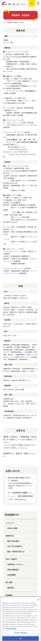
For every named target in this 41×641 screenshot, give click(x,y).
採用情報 (9, 22)
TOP (4, 22)
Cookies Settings (20, 634)
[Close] (38, 601)
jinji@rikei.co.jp (20, 499)
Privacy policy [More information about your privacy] (11, 630)
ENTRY (32, 3)
